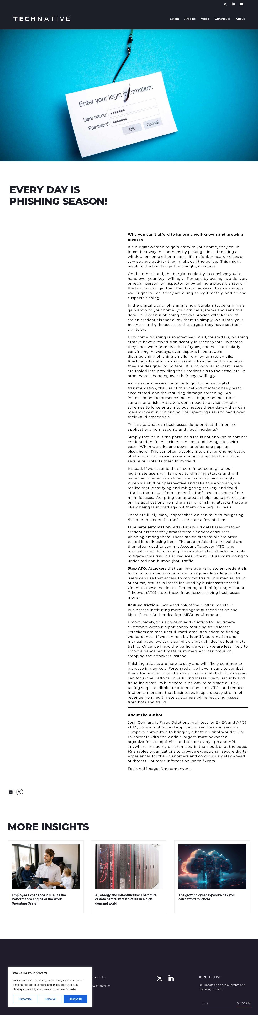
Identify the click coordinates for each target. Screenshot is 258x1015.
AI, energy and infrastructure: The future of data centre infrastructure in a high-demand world (126, 899)
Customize (25, 999)
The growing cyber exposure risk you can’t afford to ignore (206, 897)
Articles (190, 18)
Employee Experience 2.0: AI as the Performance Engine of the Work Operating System (39, 899)
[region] (50, 987)
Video (205, 18)
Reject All (50, 999)
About (240, 18)
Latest (174, 18)
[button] (11, 792)
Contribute (222, 18)
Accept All (75, 999)
